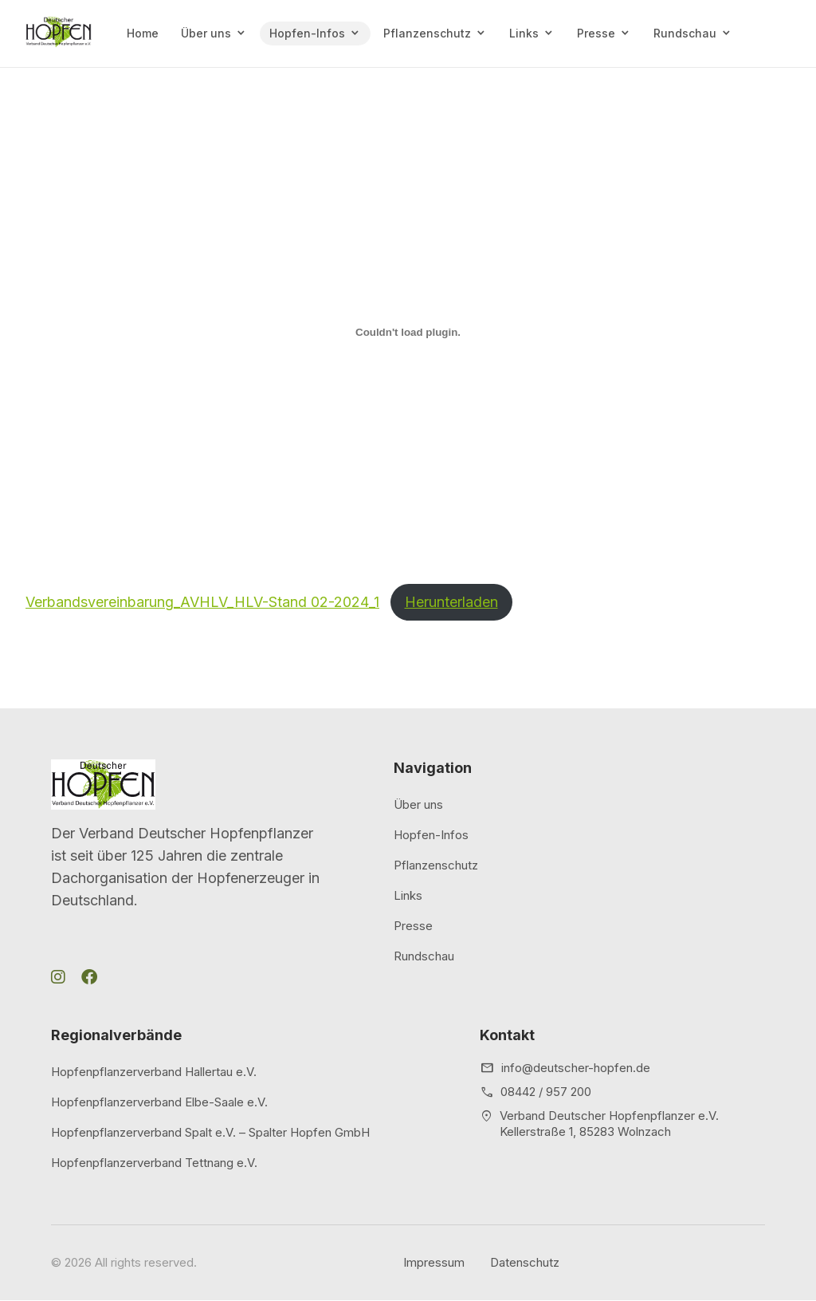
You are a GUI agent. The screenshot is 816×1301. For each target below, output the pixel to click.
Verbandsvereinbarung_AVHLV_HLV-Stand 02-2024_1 (202, 601)
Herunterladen (451, 601)
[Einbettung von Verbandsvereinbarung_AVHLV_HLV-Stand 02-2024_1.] (408, 332)
